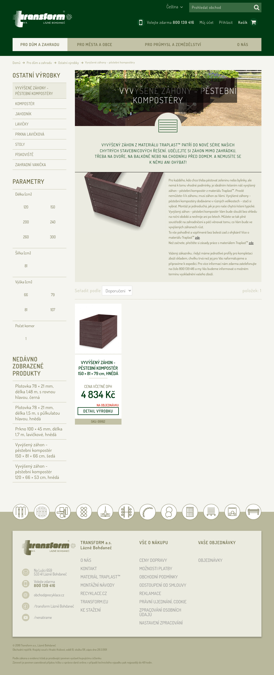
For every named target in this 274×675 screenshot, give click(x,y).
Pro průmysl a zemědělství (173, 44)
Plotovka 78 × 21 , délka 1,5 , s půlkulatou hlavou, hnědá (37, 413)
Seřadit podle (88, 290)
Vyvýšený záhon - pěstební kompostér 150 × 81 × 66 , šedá (35, 450)
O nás (242, 44)
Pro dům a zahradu (39, 44)
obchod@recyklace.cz (49, 595)
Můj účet (207, 22)
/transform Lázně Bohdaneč (54, 606)
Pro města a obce (94, 44)
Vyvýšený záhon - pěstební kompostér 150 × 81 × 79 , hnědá (98, 368)
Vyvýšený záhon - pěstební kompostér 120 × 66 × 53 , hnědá (37, 471)
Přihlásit (226, 22)
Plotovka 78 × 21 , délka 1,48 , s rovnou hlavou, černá (35, 391)
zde (197, 237)
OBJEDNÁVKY (210, 560)
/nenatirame (43, 617)
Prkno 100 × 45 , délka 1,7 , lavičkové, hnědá (38, 431)
